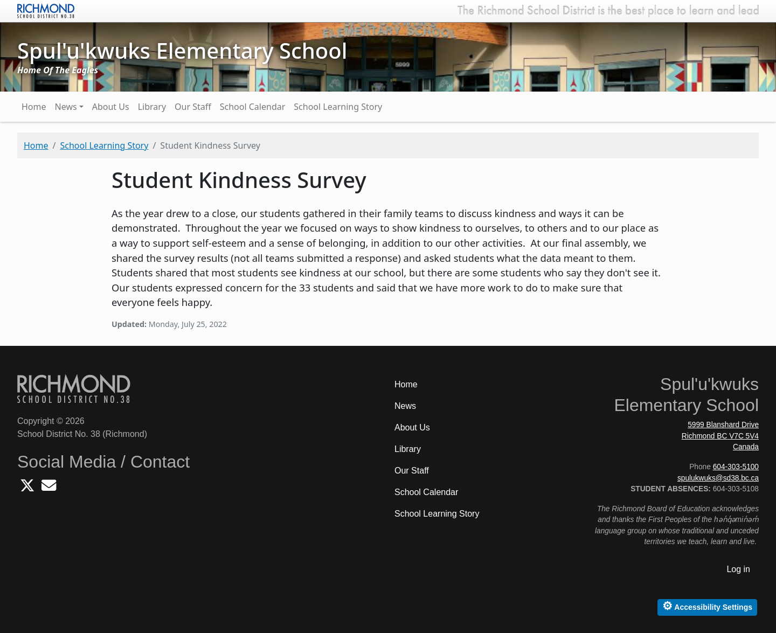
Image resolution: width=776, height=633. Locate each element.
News (66, 107)
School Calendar (253, 107)
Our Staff (193, 107)
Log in (738, 569)
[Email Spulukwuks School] (48, 488)
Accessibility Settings (707, 606)
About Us (110, 107)
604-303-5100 (736, 467)
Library (152, 107)
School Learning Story (338, 107)
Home (34, 107)
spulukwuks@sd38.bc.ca (718, 478)
